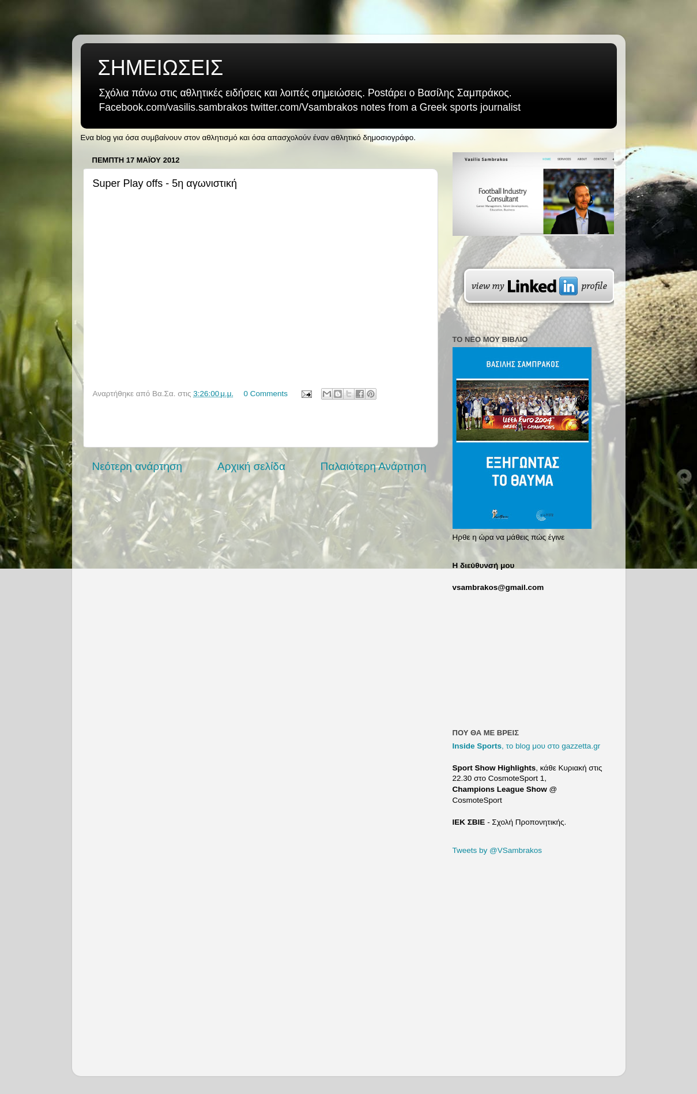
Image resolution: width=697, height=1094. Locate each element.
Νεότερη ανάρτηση (137, 466)
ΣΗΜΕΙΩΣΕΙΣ (161, 68)
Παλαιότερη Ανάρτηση (374, 466)
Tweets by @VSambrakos (497, 850)
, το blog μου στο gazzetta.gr (527, 746)
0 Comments (265, 393)
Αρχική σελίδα (251, 466)
